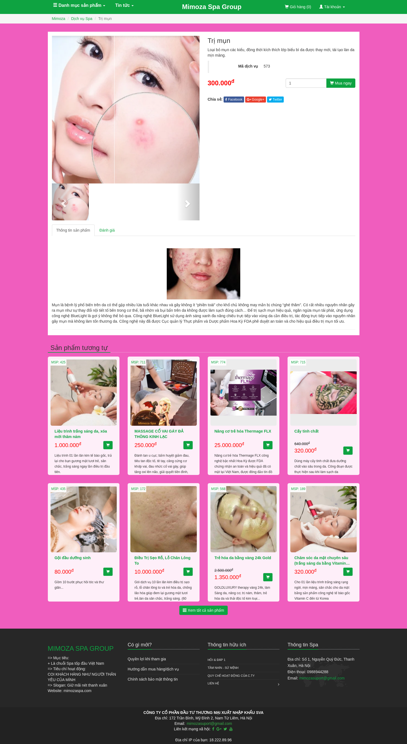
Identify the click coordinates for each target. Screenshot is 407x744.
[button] (63, 201)
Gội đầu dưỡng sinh (73, 558)
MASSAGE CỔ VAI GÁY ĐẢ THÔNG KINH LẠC (158, 434)
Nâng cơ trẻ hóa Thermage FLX (243, 431)
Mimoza (58, 18)
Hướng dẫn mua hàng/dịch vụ (153, 669)
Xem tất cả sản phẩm (203, 610)
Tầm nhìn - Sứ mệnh (223, 667)
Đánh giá (107, 230)
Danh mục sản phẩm (79, 5)
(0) (298, 7)
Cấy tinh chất (306, 431)
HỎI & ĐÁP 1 (217, 659)
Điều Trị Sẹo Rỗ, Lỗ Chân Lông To (162, 560)
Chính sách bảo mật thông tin (153, 679)
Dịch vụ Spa (81, 18)
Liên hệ (213, 683)
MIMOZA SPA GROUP (81, 648)
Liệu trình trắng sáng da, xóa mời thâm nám (81, 434)
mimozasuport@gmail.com (322, 678)
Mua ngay (341, 83)
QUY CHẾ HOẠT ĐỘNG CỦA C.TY (231, 675)
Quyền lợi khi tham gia (147, 659)
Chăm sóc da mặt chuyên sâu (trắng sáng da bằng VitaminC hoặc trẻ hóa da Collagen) (321, 561)
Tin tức (124, 5)
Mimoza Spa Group (211, 6)
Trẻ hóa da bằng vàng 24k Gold (243, 558)
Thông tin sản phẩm (73, 230)
